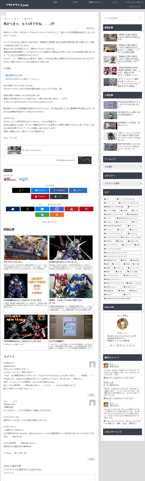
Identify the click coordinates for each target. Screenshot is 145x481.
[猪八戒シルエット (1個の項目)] (132, 287)
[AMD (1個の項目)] (107, 264)
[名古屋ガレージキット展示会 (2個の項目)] (131, 237)
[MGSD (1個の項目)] (123, 291)
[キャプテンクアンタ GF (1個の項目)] (122, 249)
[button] (88, 190)
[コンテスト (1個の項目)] (116, 264)
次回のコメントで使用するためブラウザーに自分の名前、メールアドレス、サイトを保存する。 (45, 461)
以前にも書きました (13, 125)
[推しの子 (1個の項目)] (112, 294)
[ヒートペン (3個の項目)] (134, 226)
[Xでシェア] (11, 190)
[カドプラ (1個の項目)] (132, 294)
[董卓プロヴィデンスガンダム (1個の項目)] (114, 283)
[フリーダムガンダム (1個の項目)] (112, 275)
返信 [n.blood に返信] (91, 332)
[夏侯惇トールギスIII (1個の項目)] (134, 283)
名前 (5, 437)
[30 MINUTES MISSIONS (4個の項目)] (114, 226)
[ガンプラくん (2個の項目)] (134, 233)
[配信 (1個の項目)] (138, 245)
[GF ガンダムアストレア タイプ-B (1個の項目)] (122, 253)
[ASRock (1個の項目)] (121, 241)
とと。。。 (122, 333)
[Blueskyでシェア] (26, 190)
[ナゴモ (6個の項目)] (136, 210)
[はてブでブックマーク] (57, 190)
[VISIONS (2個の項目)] (109, 241)
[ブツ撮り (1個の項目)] (137, 264)
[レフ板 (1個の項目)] (120, 272)
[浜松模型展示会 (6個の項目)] (134, 214)
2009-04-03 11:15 (9, 303)
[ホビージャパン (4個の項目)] (123, 222)
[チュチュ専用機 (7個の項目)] (111, 210)
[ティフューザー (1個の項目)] (134, 268)
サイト (6, 453)
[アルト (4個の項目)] (137, 222)
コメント (8, 409)
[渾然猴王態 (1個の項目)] (110, 291)
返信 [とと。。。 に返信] (91, 396)
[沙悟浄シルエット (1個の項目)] (112, 287)
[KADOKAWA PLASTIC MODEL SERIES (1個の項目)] (122, 298)
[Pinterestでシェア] (72, 190)
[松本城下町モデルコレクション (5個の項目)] (129, 218)
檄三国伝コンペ (14, 75)
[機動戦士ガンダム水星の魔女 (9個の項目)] (114, 207)
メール (6, 445)
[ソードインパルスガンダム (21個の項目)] (129, 199)
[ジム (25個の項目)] (109, 199)
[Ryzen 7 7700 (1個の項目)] (134, 241)
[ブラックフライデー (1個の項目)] (112, 245)
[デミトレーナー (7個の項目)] (134, 207)
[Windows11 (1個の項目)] (136, 260)
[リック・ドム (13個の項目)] (110, 203)
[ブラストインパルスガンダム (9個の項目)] (130, 203)
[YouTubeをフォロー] (52, 202)
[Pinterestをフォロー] (57, 202)
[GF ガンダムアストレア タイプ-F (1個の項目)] (122, 256)
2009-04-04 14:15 (9, 341)
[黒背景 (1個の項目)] (108, 268)
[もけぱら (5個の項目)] (109, 222)
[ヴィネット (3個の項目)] (109, 230)
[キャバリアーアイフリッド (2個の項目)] (114, 233)
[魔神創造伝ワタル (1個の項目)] (111, 260)
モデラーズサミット (16, 79)
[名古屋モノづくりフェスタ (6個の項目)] (114, 214)
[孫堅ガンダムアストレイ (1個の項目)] (122, 279)
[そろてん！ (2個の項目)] (135, 230)
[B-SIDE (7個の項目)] (125, 210)
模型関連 (8, 170)
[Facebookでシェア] (42, 190)
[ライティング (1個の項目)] (120, 268)
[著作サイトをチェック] (31, 202)
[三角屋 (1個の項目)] (127, 264)
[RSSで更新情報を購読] (68, 202)
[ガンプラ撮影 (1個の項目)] (134, 272)
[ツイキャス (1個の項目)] (127, 245)
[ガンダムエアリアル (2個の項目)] (111, 237)
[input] (122, 18)
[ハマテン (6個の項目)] (109, 218)
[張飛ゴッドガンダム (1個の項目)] (132, 275)
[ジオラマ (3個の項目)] (122, 230)
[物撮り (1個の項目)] (109, 272)
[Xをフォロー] (36, 202)
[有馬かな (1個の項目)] (135, 291)
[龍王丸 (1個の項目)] (124, 260)
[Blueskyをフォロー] (42, 202)
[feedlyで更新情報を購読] (62, 202)
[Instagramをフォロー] (47, 202)
